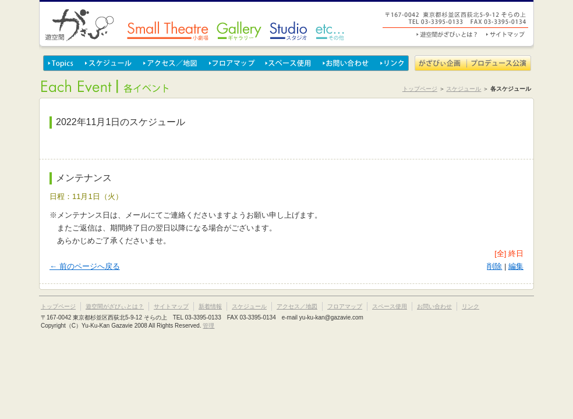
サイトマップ (505, 34)
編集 (516, 266)
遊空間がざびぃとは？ (447, 34)
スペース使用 (288, 63)
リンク (392, 63)
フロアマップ (231, 63)
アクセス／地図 (170, 63)
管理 (208, 325)
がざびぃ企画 (441, 63)
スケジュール (108, 63)
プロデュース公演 (499, 63)
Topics (61, 63)
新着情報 (210, 306)
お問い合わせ (346, 63)
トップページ (419, 89)
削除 (494, 266)
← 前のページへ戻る (84, 266)
